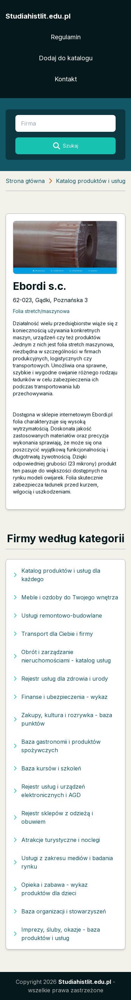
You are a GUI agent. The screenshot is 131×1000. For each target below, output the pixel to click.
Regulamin (66, 37)
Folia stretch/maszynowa (41, 311)
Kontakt (65, 79)
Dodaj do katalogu (66, 58)
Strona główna (25, 180)
